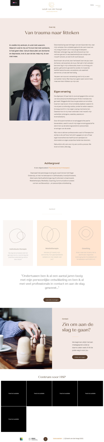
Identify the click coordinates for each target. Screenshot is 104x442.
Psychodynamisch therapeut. (59, 168)
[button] (95, 5)
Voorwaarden (57, 438)
